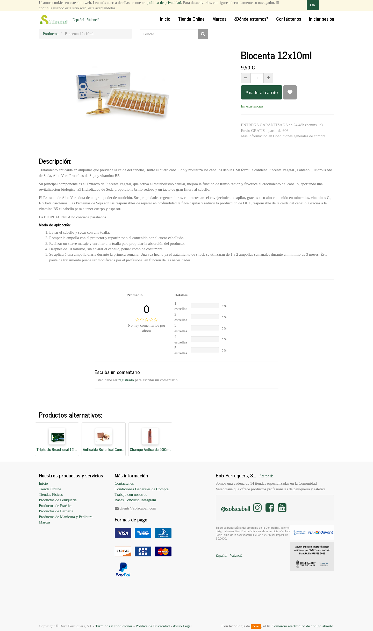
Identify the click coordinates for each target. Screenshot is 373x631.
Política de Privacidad (153, 626)
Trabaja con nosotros (131, 494)
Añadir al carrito (261, 92)
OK (313, 5)
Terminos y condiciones (113, 626)
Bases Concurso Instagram (135, 500)
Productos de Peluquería (58, 500)
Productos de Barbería (56, 511)
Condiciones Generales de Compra (142, 489)
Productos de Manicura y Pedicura (65, 517)
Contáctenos (124, 483)
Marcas (44, 522)
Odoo (256, 626)
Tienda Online (50, 489)
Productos (50, 34)
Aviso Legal (182, 626)
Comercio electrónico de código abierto (302, 626)
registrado (126, 380)
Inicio (43, 483)
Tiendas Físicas (51, 494)
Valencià (93, 20)
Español (78, 20)
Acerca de (267, 476)
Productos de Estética (55, 506)
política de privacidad (164, 3)
